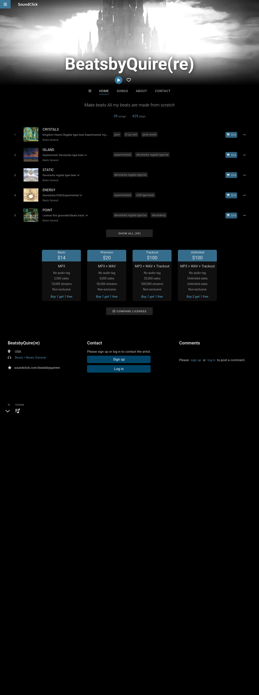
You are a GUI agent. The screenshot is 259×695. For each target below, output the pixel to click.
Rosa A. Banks (112, 577)
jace (117, 134)
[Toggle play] (14, 134)
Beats (19, 353)
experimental (123, 153)
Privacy (101, 670)
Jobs (58, 670)
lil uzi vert (132, 134)
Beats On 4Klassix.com (78, 577)
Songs (122, 91)
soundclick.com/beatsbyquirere (37, 363)
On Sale (143, 600)
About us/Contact (37, 670)
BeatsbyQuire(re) (24, 338)
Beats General (49, 139)
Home (104, 91)
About (141, 91)
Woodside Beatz (147, 577)
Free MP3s (90, 600)
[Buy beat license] (232, 135)
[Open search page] (255, 4)
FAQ (18, 670)
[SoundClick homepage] (28, 4)
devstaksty (159, 211)
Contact (163, 91)
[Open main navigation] (5, 4)
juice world (150, 134)
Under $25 (169, 600)
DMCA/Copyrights (79, 670)
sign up (196, 356)
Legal (114, 670)
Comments (189, 338)
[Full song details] (246, 135)
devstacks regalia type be (153, 153)
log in (211, 356)
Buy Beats (116, 600)
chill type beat (146, 192)
